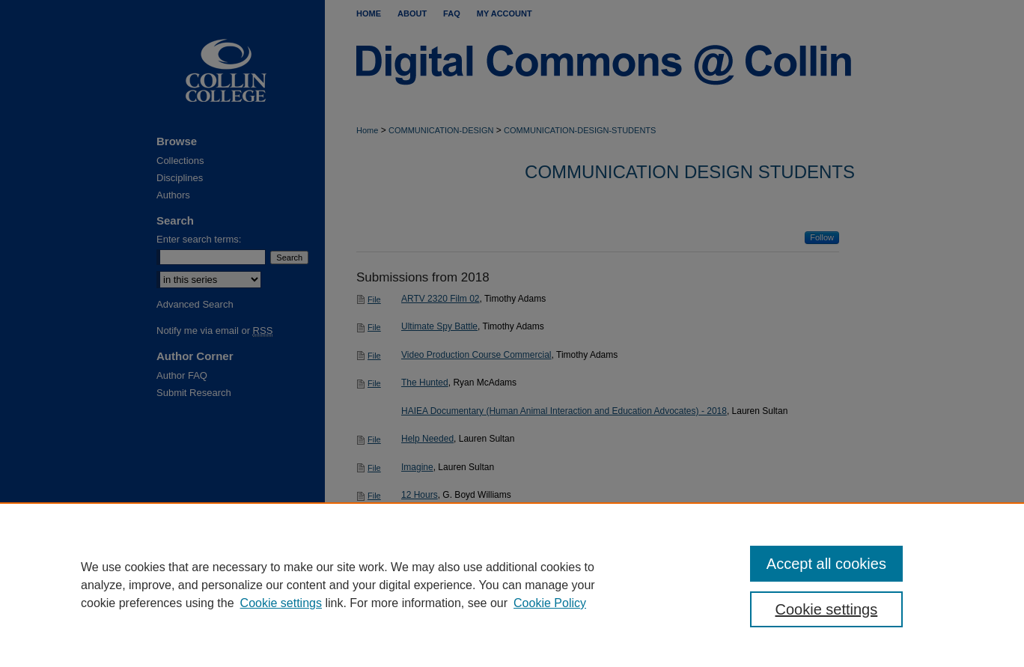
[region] (512, 584)
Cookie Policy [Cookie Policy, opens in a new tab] (549, 603)
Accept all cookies (826, 563)
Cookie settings (281, 603)
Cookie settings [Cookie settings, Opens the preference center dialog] (826, 609)
